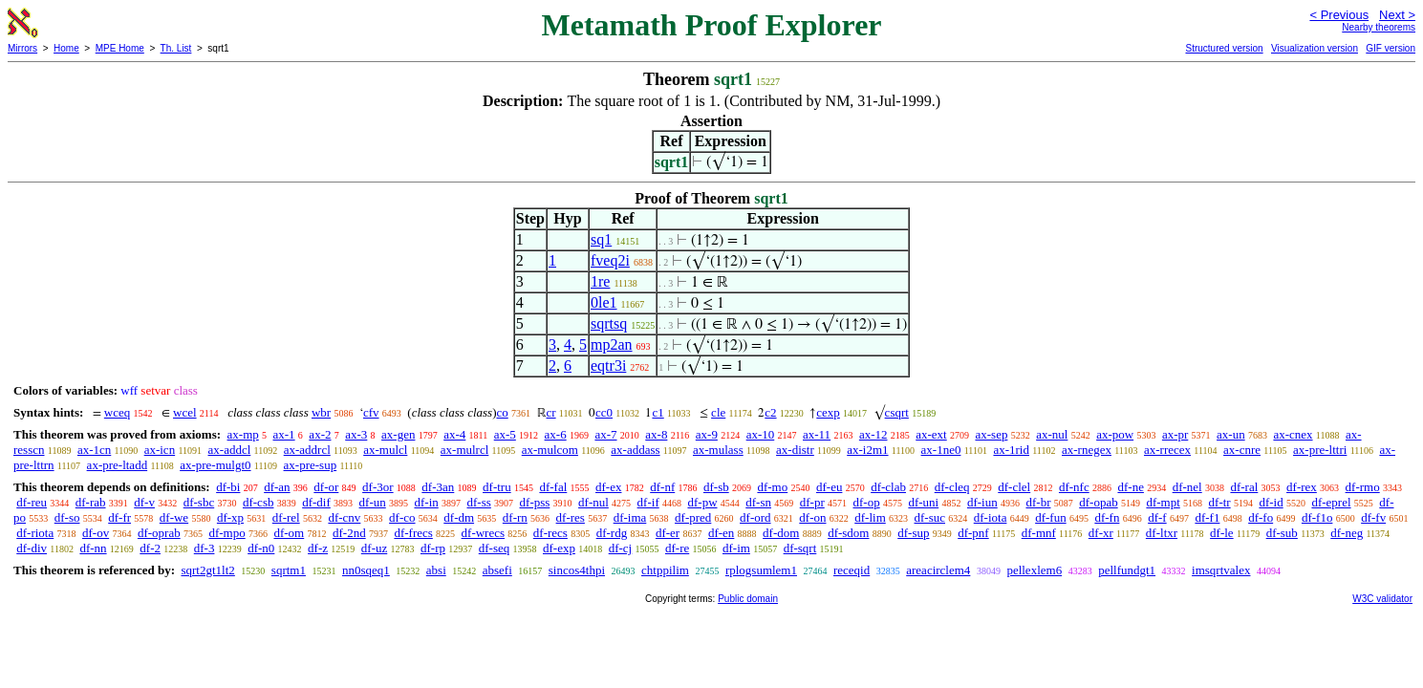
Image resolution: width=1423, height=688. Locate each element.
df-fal (553, 487)
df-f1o (1317, 517)
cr (551, 412)
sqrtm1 (288, 570)
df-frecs (413, 533)
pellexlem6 (1034, 570)
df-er (667, 533)
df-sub (1282, 533)
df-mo (772, 487)
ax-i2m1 (867, 449)
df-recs (550, 533)
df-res (570, 517)
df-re (677, 548)
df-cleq (952, 487)
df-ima (630, 517)
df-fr (119, 517)
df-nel (1187, 487)
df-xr (1101, 533)
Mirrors (22, 48)
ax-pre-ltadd (117, 465)
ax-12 (873, 434)
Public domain (748, 598)
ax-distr (795, 449)
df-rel (286, 517)
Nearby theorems (1378, 27)
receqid (851, 570)
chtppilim (665, 570)
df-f (1157, 517)
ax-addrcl (307, 449)
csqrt (897, 412)
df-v (144, 502)
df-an (277, 487)
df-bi (228, 487)
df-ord (755, 517)
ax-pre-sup (310, 465)
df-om (288, 533)
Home (66, 48)
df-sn (758, 502)
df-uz (374, 548)
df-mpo (226, 533)
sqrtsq (609, 323)
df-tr (1220, 502)
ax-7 (605, 434)
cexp (828, 412)
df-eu (829, 487)
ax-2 (320, 434)
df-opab (1098, 502)
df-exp (559, 548)
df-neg (1346, 533)
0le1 (604, 302)
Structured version (1223, 48)
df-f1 (1207, 517)
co (501, 412)
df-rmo (1363, 487)
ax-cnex (1292, 434)
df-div (31, 548)
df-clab (888, 487)
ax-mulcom (550, 449)
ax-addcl (229, 449)
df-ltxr (1161, 533)
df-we (174, 517)
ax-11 (816, 434)
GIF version (1390, 48)
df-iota (990, 517)
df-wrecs (483, 533)
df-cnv (344, 517)
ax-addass (635, 449)
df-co (402, 517)
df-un (372, 502)
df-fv (1373, 517)
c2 (770, 412)
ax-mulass (718, 449)
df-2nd (349, 533)
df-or (325, 487)
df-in (426, 502)
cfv (371, 412)
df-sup (913, 533)
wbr (321, 412)
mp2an (612, 344)
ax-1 (284, 434)
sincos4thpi (577, 570)
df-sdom (848, 533)
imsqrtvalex (1221, 570)
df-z (318, 548)
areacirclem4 (938, 570)
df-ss (479, 502)
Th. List (176, 48)
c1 (657, 412)
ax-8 (656, 434)
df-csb (258, 502)
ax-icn (159, 449)
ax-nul (1051, 434)
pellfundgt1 (1126, 570)
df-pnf (973, 533)
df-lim (870, 517)
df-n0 (261, 548)
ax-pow (1114, 434)
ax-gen (398, 434)
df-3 (204, 548)
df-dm (458, 517)
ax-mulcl (385, 449)
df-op (865, 502)
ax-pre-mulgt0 (215, 465)
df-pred (693, 517)
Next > (1397, 15)
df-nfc (1074, 487)
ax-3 (356, 434)
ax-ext (931, 434)
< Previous (1339, 15)
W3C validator (1382, 598)
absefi (497, 570)
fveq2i (610, 260)
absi (436, 570)
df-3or (378, 487)
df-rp (432, 548)
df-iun (982, 502)
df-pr (812, 502)
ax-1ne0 (941, 449)
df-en (721, 533)
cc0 (604, 412)
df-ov (95, 533)
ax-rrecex (1167, 449)
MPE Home (120, 48)
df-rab (90, 502)
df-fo (1260, 517)
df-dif (316, 502)
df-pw (702, 502)
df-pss (535, 502)
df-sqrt (800, 548)
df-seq (494, 548)
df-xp (230, 517)
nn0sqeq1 (366, 570)
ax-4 (454, 434)
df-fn (1106, 517)
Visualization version (1314, 48)
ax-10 (760, 434)
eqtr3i (608, 365)
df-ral (1244, 487)
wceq (117, 412)
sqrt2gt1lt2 (207, 570)
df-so (67, 517)
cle (718, 412)
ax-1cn (94, 449)
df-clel (1014, 487)
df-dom (781, 533)
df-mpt (1162, 502)
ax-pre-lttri (1320, 449)
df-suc (930, 517)
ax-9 (707, 434)
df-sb (716, 487)
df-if (648, 502)
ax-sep (991, 434)
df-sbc (199, 502)
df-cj (621, 548)
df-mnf (1039, 533)
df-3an (437, 487)
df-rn (515, 517)
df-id (1271, 502)
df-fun (1051, 517)
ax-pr (1175, 434)
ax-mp (243, 434)
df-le (1222, 533)
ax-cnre (1242, 449)
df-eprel (1330, 502)
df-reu (31, 502)
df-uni (923, 502)
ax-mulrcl (465, 449)
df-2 (150, 548)
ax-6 (556, 434)
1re (600, 281)
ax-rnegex (1086, 449)
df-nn (92, 548)
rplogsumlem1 (761, 570)
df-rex (1301, 487)
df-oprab (159, 533)
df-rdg (612, 533)
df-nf (662, 487)
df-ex (608, 487)
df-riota (35, 533)
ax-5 (505, 434)
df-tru (497, 487)
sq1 (601, 239)
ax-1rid (1011, 449)
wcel (185, 412)
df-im (736, 548)
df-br (1037, 502)
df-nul (593, 502)
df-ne (1130, 487)
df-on (812, 517)
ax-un (1231, 434)
